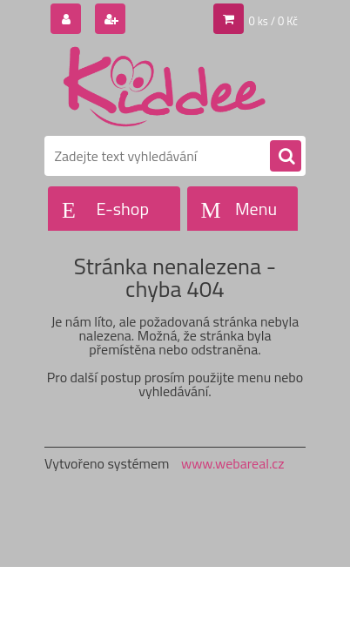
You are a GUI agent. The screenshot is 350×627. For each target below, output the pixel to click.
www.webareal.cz (233, 463)
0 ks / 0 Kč (274, 21)
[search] (285, 156)
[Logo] (164, 85)
